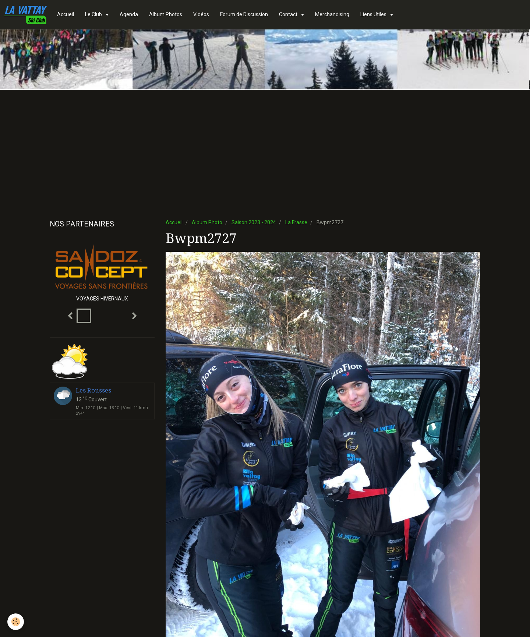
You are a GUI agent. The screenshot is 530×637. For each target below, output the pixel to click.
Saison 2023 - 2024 (254, 222)
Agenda (129, 14)
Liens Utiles (374, 14)
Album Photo (207, 222)
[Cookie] (15, 621)
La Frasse (296, 222)
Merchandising (332, 14)
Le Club (94, 14)
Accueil (65, 14)
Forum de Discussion (244, 14)
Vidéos (201, 14)
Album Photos (165, 14)
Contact (288, 14)
